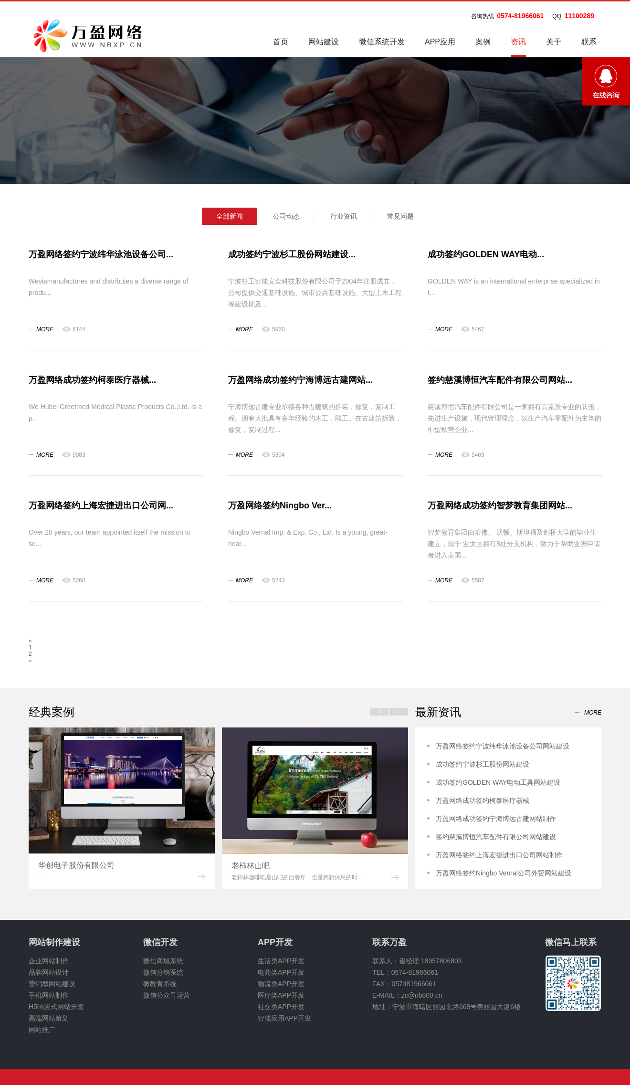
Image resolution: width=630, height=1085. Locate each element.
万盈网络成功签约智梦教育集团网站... (500, 505)
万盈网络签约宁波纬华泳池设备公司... (101, 254)
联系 (589, 42)
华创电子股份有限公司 (76, 865)
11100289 (579, 16)
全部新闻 (229, 216)
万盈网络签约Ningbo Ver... (280, 505)
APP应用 (440, 42)
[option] (122, 808)
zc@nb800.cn (421, 995)
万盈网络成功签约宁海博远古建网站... (300, 380)
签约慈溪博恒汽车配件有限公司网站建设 (496, 837)
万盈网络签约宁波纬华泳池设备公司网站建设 (502, 746)
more (44, 329)
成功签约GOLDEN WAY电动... (486, 254)
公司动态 (286, 216)
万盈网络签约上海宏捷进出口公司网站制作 (499, 855)
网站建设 (323, 42)
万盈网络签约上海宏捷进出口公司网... (101, 505)
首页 (280, 42)
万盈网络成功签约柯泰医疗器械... (92, 380)
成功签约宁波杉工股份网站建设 (482, 764)
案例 (483, 42)
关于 (553, 42)
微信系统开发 (382, 42)
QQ (556, 16)
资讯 (518, 47)
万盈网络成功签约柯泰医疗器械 (482, 800)
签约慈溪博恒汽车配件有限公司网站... (500, 380)
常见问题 (400, 216)
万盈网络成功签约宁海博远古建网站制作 (496, 818)
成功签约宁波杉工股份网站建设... (292, 254)
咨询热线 (482, 16)
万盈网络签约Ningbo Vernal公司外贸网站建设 (503, 873)
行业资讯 (343, 216)
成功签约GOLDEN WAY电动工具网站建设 (498, 782)
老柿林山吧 (250, 866)
